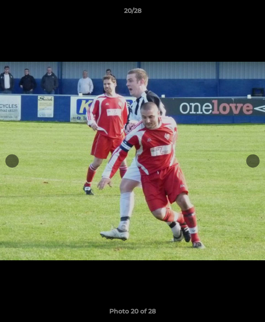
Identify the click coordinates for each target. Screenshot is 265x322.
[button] (254, 13)
